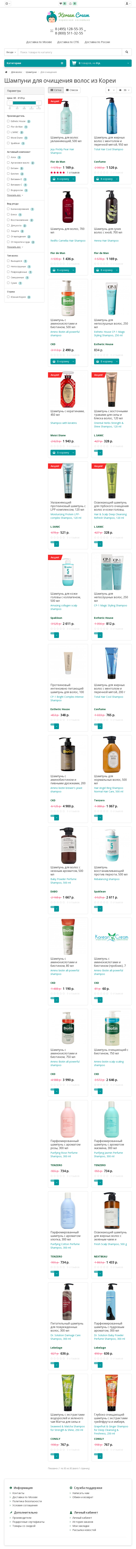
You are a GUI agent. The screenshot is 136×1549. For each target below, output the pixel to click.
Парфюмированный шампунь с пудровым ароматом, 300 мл (109, 1327)
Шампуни (31, 72)
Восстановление (20, 220)
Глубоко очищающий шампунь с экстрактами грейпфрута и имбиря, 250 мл (111, 1420)
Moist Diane (17, 138)
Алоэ (14, 157)
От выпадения (19, 237)
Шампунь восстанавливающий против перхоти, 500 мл (111, 870)
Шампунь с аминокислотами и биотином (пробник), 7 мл (110, 964)
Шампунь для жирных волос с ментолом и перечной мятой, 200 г (109, 688)
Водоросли (17, 190)
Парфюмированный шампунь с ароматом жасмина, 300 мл (109, 1144)
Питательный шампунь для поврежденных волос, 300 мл (66, 1327)
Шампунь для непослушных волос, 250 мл (111, 323)
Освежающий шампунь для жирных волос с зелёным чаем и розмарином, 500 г (110, 1237)
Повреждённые (19, 272)
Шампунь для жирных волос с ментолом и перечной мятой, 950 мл (111, 141)
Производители (21, 1517)
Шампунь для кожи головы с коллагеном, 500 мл (65, 597)
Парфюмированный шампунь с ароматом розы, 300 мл (65, 1144)
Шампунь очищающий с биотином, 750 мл (111, 1051)
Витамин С (17, 185)
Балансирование (20, 209)
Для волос (16, 72)
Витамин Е (17, 179)
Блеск (14, 215)
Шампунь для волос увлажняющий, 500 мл (65, 139)
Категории (35, 63)
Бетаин (15, 168)
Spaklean (16, 143)
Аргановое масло (21, 163)
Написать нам (80, 1493)
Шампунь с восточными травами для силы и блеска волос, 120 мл (111, 414)
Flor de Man (17, 127)
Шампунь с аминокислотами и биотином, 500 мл (63, 323)
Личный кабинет (82, 1517)
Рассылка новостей (84, 1530)
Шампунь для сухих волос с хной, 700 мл (108, 230)
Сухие (14, 283)
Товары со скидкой (23, 1526)
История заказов (82, 1521)
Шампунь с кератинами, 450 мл (67, 412)
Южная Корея (19, 297)
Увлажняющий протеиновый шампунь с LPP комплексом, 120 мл (68, 506)
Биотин (15, 174)
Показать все (15, 195)
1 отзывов (73, 172)
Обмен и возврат (82, 1497)
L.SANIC (15, 132)
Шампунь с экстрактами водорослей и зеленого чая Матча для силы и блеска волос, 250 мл (67, 1420)
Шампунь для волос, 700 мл (67, 230)
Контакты (18, 1493)
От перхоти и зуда (21, 242)
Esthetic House (19, 121)
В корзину (60, 179)
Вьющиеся (17, 261)
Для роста (17, 226)
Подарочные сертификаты (28, 1521)
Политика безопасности (27, 1501)
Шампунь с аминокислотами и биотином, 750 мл (63, 1053)
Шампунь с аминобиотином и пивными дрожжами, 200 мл (68, 781)
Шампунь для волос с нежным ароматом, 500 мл (66, 870)
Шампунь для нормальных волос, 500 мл (110, 779)
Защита (15, 231)
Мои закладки (80, 1526)
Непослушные (19, 266)
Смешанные (18, 277)
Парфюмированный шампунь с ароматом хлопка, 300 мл (65, 1235)
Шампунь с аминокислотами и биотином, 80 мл (63, 962)
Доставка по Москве (25, 1497)
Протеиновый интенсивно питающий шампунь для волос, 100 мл (67, 690)
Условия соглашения (25, 1505)
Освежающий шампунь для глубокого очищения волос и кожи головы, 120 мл (111, 508)
